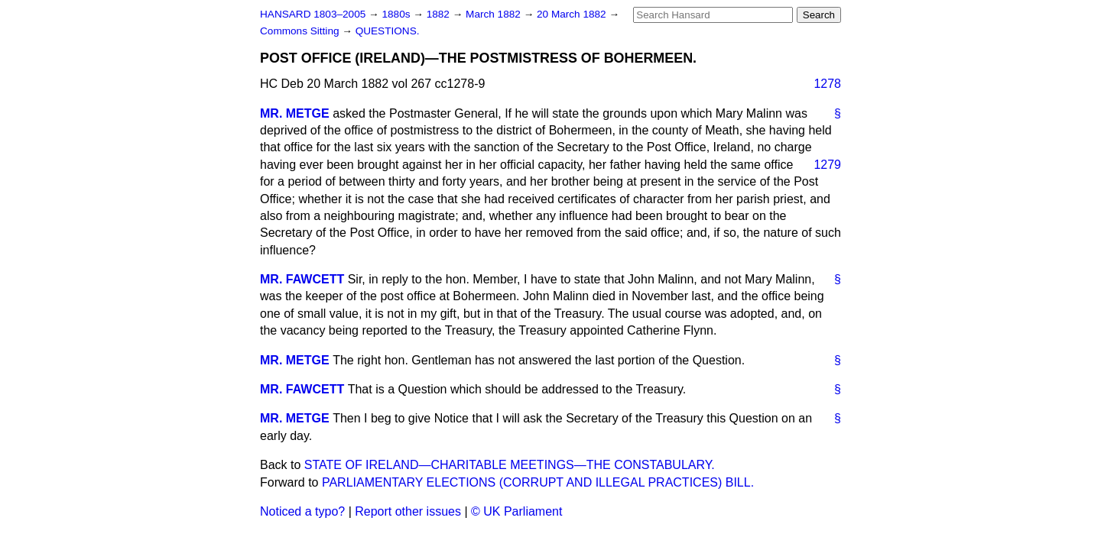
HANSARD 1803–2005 (312, 14)
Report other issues (408, 511)
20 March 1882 (573, 14)
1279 (827, 164)
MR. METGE (295, 113)
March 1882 (495, 14)
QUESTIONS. (388, 31)
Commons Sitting (301, 31)
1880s (397, 14)
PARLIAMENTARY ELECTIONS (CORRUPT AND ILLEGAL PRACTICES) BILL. (538, 482)
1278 (827, 83)
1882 (440, 14)
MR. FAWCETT (302, 279)
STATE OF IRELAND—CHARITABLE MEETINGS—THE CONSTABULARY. (509, 464)
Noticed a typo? (302, 511)
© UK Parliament (516, 511)
